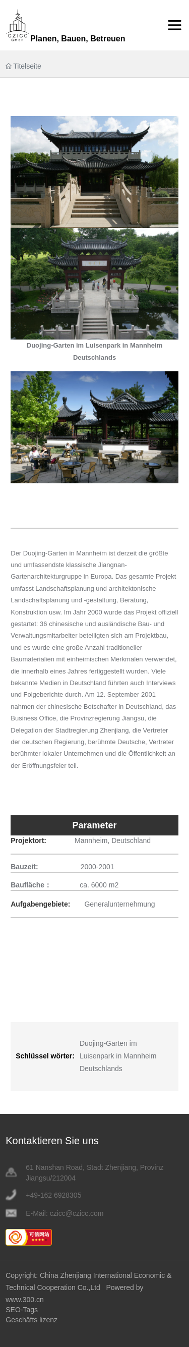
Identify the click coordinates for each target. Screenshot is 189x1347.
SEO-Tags (22, 1310)
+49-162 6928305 (53, 1195)
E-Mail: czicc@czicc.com (64, 1213)
